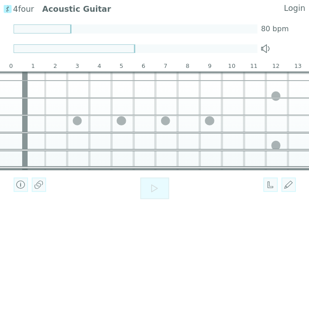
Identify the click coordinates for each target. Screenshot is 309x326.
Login (294, 8)
